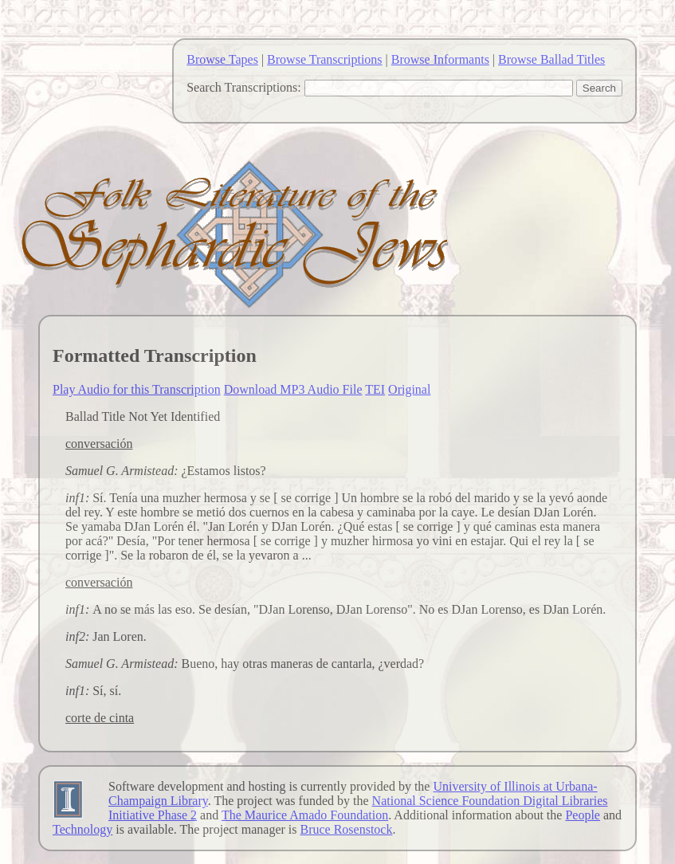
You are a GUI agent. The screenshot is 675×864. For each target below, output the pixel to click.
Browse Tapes (222, 59)
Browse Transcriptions (324, 59)
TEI (375, 389)
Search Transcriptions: (243, 87)
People (582, 815)
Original (409, 389)
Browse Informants (440, 59)
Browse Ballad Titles (551, 59)
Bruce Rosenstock (346, 829)
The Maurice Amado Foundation (305, 815)
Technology (82, 829)
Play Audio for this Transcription (137, 389)
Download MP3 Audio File (293, 389)
